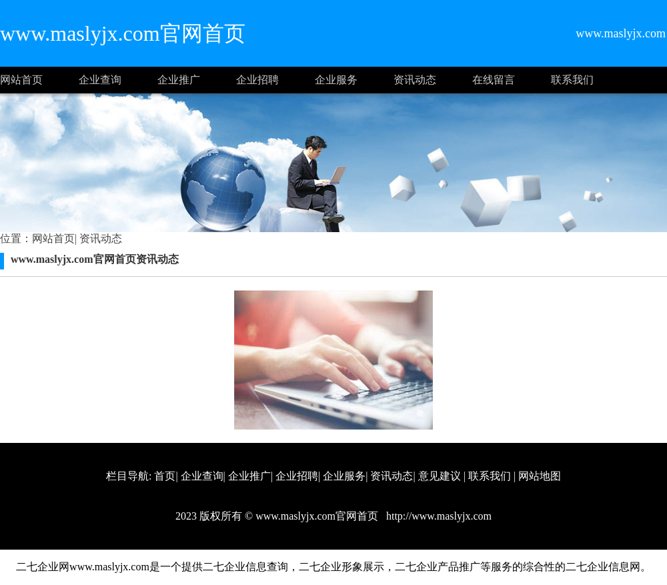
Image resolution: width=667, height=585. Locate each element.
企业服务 (336, 79)
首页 (164, 476)
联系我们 (572, 79)
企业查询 (100, 79)
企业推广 (178, 79)
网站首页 (21, 79)
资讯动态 (415, 79)
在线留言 (493, 79)
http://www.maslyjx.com (438, 516)
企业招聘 (257, 79)
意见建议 (439, 476)
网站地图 (539, 476)
